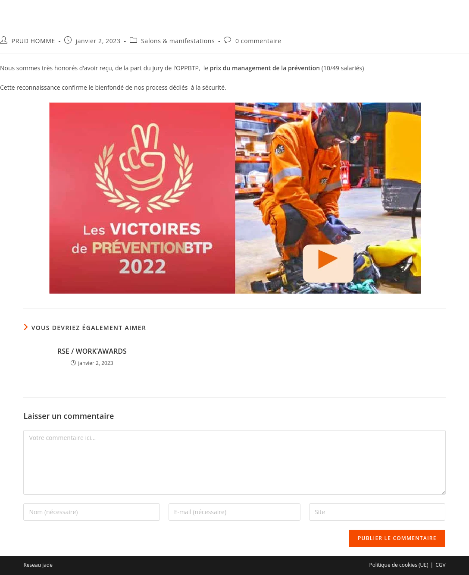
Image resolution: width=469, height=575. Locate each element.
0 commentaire (258, 41)
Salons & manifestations (178, 41)
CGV (440, 565)
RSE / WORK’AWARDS (92, 351)
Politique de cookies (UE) (398, 565)
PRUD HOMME (33, 41)
